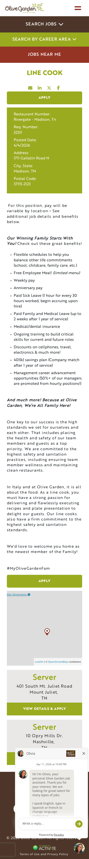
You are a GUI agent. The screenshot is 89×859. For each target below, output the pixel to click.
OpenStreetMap (58, 661)
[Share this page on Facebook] (58, 87)
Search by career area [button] (44, 39)
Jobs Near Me (44, 55)
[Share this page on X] (49, 87)
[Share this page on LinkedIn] (40, 87)
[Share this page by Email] (30, 87)
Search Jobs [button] (44, 24)
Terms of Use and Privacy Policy (44, 854)
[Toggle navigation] (78, 8)
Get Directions (19, 594)
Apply (44, 98)
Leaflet (39, 661)
